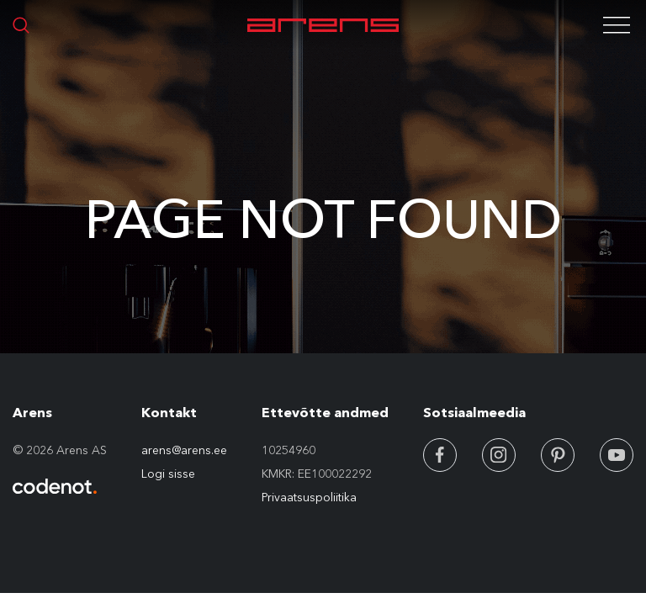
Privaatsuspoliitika (309, 497)
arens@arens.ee (184, 450)
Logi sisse (168, 473)
